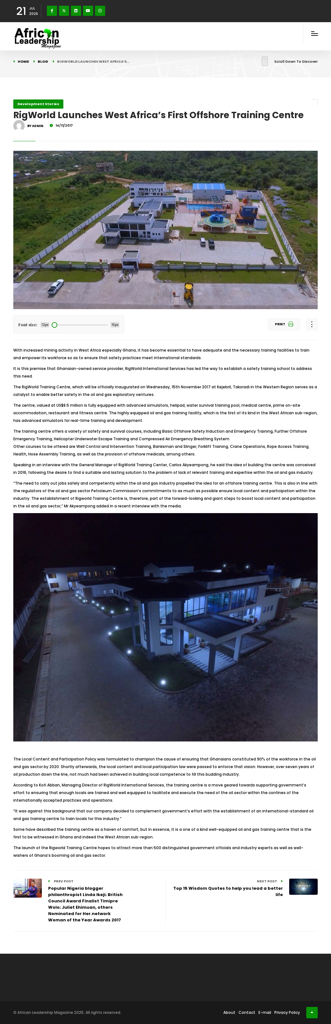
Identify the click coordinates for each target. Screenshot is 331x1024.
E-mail (264, 1012)
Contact (247, 1012)
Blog (43, 61)
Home (23, 61)
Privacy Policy (287, 1012)
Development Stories (38, 103)
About (229, 1012)
